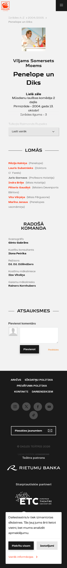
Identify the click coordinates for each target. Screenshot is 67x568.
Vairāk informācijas (23, 557)
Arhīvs (16, 380)
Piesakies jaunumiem (33, 430)
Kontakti (21, 392)
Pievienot (29, 349)
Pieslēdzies (53, 350)
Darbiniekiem (42, 392)
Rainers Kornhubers (22, 286)
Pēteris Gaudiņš (19, 187)
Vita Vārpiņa (16, 197)
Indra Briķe (16, 182)
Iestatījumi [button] (47, 546)
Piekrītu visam (21, 546)
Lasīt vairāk (33, 131)
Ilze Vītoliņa (16, 275)
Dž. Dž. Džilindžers (21, 264)
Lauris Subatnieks (20, 168)
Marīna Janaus (18, 202)
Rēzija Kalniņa (17, 163)
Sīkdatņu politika (39, 380)
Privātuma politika (32, 386)
